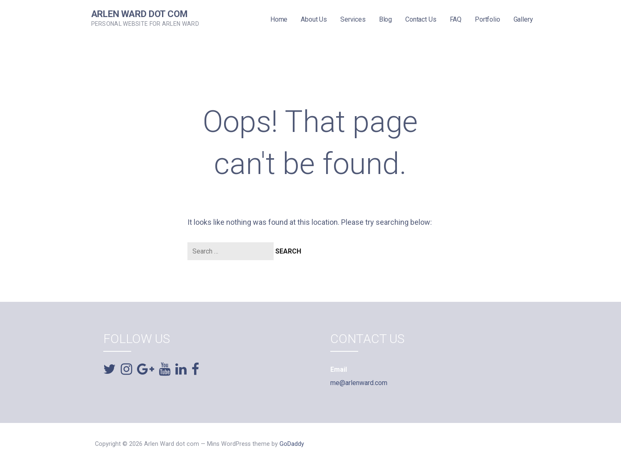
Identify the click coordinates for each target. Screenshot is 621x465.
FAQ (456, 19)
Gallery (523, 19)
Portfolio (487, 19)
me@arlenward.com (358, 383)
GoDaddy (291, 444)
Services (353, 19)
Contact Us (420, 19)
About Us (314, 19)
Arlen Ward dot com (139, 14)
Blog (385, 19)
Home (278, 19)
